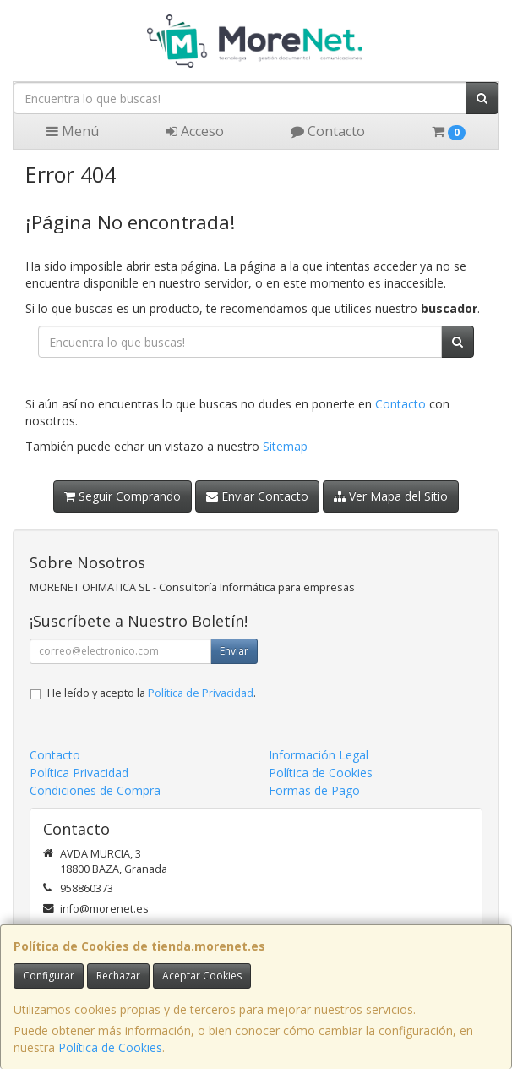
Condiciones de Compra (95, 790)
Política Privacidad (79, 773)
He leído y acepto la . (151, 693)
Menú (72, 131)
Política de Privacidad (200, 693)
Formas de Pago (314, 790)
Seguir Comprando (122, 496)
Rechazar (118, 975)
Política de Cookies (110, 1047)
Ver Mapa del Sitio (391, 496)
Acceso (195, 131)
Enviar (234, 651)
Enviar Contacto (257, 496)
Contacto (328, 131)
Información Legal (318, 755)
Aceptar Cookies (202, 975)
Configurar (48, 975)
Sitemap (285, 446)
